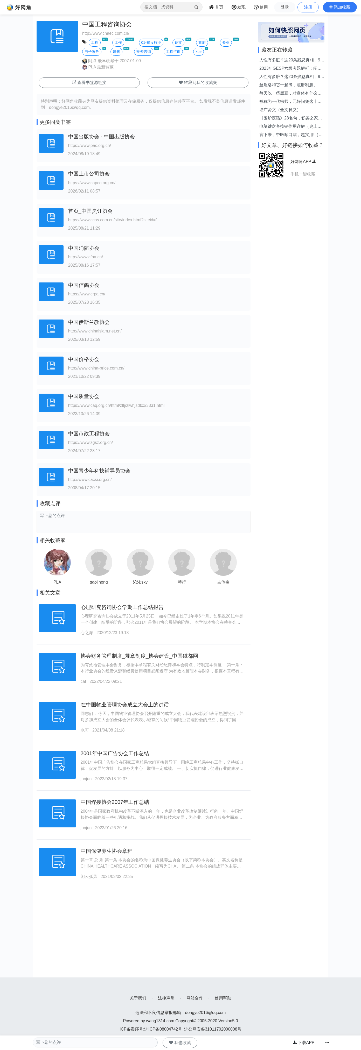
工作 (118, 42)
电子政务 (92, 51)
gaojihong (99, 582)
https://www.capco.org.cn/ (91, 183)
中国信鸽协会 (83, 285)
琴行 (182, 582)
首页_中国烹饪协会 (90, 211)
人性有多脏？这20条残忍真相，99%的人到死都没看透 (289, 60)
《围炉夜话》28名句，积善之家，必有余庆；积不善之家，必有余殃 (290, 118)
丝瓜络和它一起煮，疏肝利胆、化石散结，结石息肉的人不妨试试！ (290, 85)
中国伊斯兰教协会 (89, 322)
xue (199, 51)
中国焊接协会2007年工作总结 (115, 802)
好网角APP (303, 161)
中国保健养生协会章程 (107, 851)
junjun (86, 779)
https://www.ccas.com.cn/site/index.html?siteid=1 (113, 220)
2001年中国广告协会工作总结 (115, 753)
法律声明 (166, 998)
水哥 (85, 730)
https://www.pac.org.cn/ (89, 145)
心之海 (87, 632)
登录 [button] (285, 7)
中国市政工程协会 (89, 433)
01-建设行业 (151, 42)
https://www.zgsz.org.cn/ (90, 442)
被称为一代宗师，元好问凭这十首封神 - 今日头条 (290, 102)
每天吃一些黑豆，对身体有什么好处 (290, 93)
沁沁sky (140, 582)
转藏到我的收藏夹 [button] (198, 82)
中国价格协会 (83, 359)
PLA (89, 67)
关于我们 (138, 998)
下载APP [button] (303, 1042)
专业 (226, 42)
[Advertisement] (144, 941)
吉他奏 (223, 582)
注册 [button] (308, 7)
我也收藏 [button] (180, 1042)
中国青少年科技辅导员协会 (99, 470)
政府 (202, 42)
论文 (178, 42)
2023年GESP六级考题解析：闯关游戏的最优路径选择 (290, 69)
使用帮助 (223, 998)
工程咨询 (173, 51)
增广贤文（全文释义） (280, 110)
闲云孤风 (89, 876)
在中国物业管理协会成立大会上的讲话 (125, 704)
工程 (94, 42)
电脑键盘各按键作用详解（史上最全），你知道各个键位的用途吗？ (290, 127)
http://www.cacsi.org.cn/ (90, 479)
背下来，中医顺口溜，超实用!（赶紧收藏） (291, 135)
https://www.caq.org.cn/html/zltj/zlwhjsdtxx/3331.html (116, 405)
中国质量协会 (83, 396)
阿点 (89, 61)
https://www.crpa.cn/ (86, 294)
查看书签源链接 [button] (89, 82)
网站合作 (194, 998)
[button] (340, 7)
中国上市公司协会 (89, 173)
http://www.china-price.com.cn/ (96, 368)
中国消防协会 (83, 248)
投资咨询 (143, 51)
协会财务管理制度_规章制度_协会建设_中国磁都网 (139, 656)
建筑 (116, 51)
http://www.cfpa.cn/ (85, 257)
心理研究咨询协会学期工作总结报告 (122, 607)
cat (83, 681)
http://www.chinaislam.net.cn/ (95, 331)
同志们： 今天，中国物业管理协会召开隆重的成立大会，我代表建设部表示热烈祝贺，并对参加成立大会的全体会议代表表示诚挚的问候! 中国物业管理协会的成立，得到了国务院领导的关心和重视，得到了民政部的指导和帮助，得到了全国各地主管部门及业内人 (162, 719)
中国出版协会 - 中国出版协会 (101, 136)
